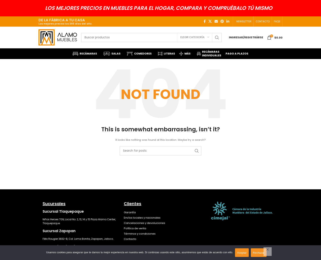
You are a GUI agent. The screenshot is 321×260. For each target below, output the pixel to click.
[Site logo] (57, 37)
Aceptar (242, 252)
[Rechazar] (267, 251)
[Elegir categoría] (194, 37)
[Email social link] (216, 21)
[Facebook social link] (204, 21)
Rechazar (259, 252)
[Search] (151, 37)
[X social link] (210, 21)
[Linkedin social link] (228, 21)
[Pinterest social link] (222, 21)
